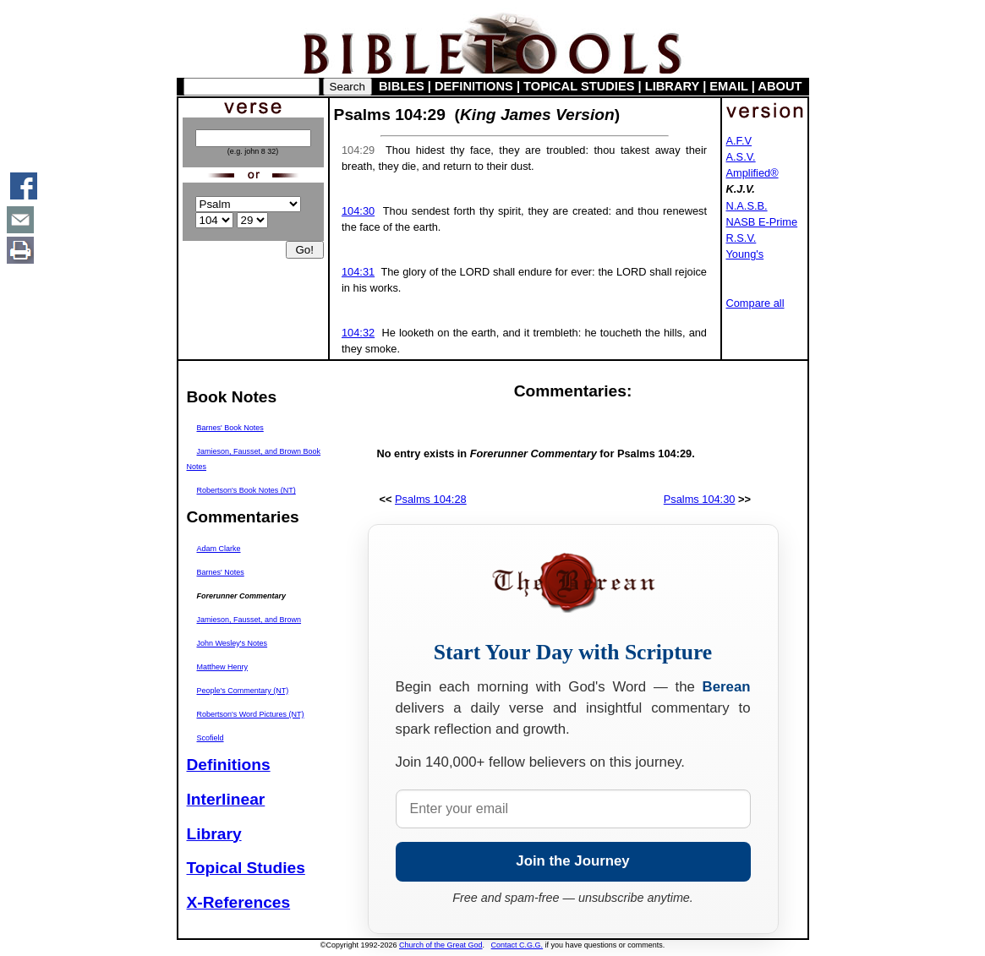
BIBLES (401, 86)
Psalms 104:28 (431, 499)
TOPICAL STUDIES (578, 86)
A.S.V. (741, 156)
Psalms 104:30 (700, 499)
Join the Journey (572, 861)
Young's (745, 254)
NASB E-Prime (762, 222)
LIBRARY (672, 86)
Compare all (755, 303)
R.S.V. (741, 238)
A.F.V (739, 140)
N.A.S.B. (747, 205)
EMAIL (728, 86)
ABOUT (780, 86)
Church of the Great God (441, 945)
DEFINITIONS (474, 86)
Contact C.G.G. (517, 945)
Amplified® (752, 173)
